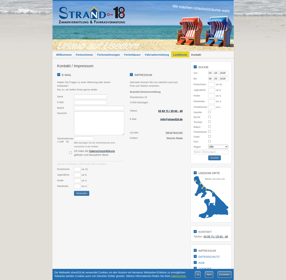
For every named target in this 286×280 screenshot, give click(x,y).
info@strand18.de (171, 119)
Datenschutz (178, 276)
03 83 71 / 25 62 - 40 (170, 111)
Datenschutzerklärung (102, 151)
